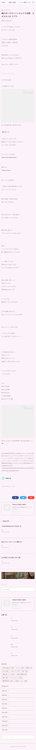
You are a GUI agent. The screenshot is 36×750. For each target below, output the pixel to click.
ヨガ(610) (3, 486)
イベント (20, 668)
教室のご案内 (12, 2)
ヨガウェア (15, 671)
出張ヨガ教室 (21, 675)
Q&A (5, 678)
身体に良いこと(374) (10, 486)
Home (3, 2)
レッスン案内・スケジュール (25, 2)
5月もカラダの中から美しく (18, 627)
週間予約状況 (7, 681)
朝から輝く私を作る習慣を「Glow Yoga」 (22, 645)
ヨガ (5, 671)
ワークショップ (16, 678)
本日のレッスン (21, 681)
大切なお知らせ (7, 668)
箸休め (29, 668)
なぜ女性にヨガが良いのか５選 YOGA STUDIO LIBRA (18, 557)
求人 (24, 671)
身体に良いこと (8, 675)
